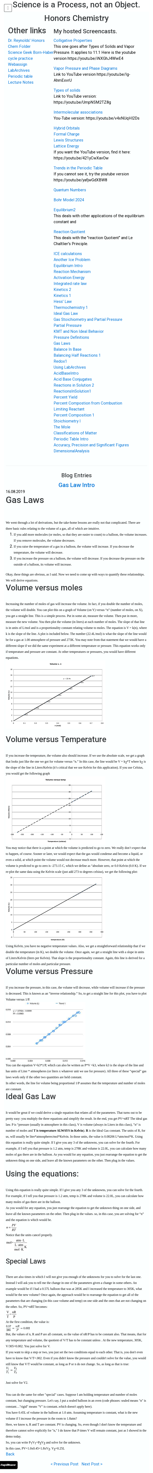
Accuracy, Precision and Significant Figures (91, 445)
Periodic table (20, 76)
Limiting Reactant (69, 409)
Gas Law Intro (76, 484)
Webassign (17, 64)
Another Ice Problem (72, 259)
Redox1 (60, 361)
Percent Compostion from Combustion (88, 403)
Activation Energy (69, 277)
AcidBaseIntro (66, 373)
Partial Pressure (68, 325)
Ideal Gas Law (66, 313)
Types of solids (67, 90)
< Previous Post (64, 1464)
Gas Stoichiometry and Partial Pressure (88, 319)
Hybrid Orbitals (67, 128)
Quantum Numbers (70, 190)
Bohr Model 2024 (69, 199)
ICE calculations (68, 253)
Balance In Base (67, 349)
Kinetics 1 (62, 295)
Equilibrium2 (65, 209)
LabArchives (19, 70)
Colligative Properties (73, 40)
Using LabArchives (70, 367)
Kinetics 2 (62, 289)
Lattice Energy (66, 146)
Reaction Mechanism (72, 271)
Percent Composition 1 (74, 415)
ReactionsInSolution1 (72, 391)
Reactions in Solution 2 (74, 385)
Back (10, 1454)
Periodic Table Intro (71, 439)
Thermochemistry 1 (71, 307)
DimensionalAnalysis (71, 451)
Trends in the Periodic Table (78, 168)
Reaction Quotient (69, 231)
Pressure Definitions (71, 337)
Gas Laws (62, 343)
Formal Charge (66, 134)
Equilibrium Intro (68, 265)
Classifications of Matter (75, 433)
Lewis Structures (68, 140)
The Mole (62, 427)
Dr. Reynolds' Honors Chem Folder (26, 43)
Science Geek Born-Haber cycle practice (31, 55)
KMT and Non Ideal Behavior (79, 331)
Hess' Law (63, 301)
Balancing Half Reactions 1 (77, 355)
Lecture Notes (20, 82)
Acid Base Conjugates (73, 379)
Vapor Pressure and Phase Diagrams (85, 68)
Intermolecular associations (78, 112)
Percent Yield (65, 397)
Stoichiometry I (67, 421)
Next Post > (91, 1464)
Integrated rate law (70, 283)
